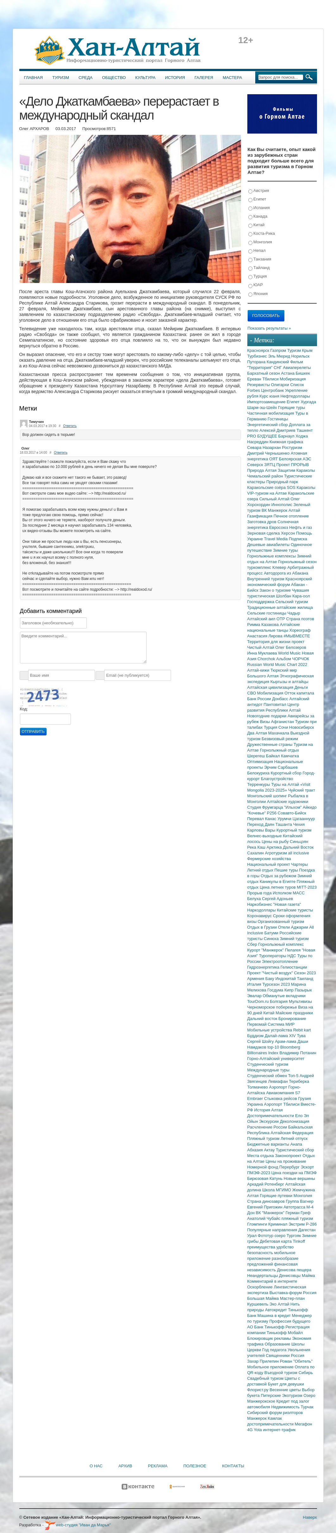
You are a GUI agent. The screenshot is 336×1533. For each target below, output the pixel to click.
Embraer (255, 1098)
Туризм (60, 77)
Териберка (299, 1081)
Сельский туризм (292, 601)
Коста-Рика (261, 233)
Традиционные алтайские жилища (280, 607)
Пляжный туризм (264, 1138)
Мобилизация (270, 693)
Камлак (275, 1418)
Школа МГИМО (277, 1190)
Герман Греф (298, 1212)
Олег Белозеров (290, 647)
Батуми (272, 933)
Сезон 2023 (305, 972)
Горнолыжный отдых (279, 750)
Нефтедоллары (295, 396)
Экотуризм (293, 1395)
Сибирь (306, 1372)
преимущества (261, 1247)
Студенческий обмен (267, 1075)
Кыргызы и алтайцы (289, 681)
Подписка (298, 538)
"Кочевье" (257, 813)
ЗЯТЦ (270, 464)
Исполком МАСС (289, 893)
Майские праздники (294, 1012)
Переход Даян (261, 824)
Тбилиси (271, 379)
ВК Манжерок (275, 510)
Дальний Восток (298, 847)
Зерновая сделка (264, 533)
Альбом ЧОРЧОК (292, 658)
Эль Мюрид (279, 356)
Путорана (257, 361)
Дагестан (306, 1229)
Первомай (257, 1024)
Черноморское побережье (272, 1007)
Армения (256, 978)
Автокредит (276, 1309)
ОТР (281, 618)
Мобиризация (293, 379)
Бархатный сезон (264, 373)
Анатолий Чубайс (264, 1218)
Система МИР (281, 1024)
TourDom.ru (258, 1001)
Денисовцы (290, 1275)
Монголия (260, 242)
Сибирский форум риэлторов (275, 1412)
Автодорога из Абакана (286, 573)
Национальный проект (269, 864)
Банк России (259, 698)
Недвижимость (286, 1407)
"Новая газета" (287, 904)
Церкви (255, 1349)
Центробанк (273, 390)
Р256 (272, 813)
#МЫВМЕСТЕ (296, 636)
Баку (270, 978)
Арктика (275, 847)
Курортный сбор (287, 773)
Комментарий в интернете (272, 1281)
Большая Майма (263, 1298)
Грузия (304, 1098)
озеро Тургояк (288, 1235)
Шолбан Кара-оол (293, 596)
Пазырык (303, 990)
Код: (24, 709)
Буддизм (256, 1035)
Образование (278, 1344)
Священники (278, 1355)
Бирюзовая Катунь (265, 1178)
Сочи (283, 727)
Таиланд (305, 978)
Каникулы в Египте (278, 881)
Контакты (233, 1466)
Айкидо (310, 807)
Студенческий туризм (267, 1064)
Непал (257, 250)
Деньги (301, 687)
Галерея (203, 77)
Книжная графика (286, 441)
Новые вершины (299, 1178)
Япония (258, 294)
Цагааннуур (304, 818)
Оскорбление (260, 1287)
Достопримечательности (271, 1115)
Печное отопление (291, 516)
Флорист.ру (258, 1389)
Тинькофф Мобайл (285, 1332)
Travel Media (276, 538)
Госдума (275, 990)
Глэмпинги (258, 1224)
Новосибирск (301, 727)
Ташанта (284, 824)
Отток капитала (299, 693)
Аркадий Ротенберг (266, 1184)
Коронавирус (260, 915)
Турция (257, 276)
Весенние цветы (285, 1389)
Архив (125, 1466)
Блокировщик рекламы (269, 1338)
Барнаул (287, 436)
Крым (307, 350)
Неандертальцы (263, 1275)
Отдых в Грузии (262, 927)
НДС (292, 955)
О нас (96, 1466)
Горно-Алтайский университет (276, 1058)
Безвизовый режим (280, 738)
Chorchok (266, 658)
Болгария (279, 1001)
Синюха (272, 938)
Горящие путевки (276, 1195)
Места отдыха (261, 1155)
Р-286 (311, 1224)
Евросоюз (279, 527)
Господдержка (261, 601)
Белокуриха (259, 773)
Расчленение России (267, 1127)
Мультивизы (300, 1001)
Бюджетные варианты (268, 1144)
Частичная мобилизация (271, 413)
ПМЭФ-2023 (259, 1172)
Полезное (194, 1466)
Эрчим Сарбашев (281, 767)
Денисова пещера (294, 1269)
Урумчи (285, 818)
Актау (270, 1150)
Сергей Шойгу (261, 1041)
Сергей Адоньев (277, 898)
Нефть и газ (300, 527)
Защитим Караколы (296, 470)
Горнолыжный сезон (297, 561)
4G (250, 1429)
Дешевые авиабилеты (269, 544)
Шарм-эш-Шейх (262, 407)
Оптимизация (260, 761)
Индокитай (286, 978)
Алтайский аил (262, 618)
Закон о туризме (275, 590)
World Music (290, 653)
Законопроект (288, 1155)
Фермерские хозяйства (269, 858)
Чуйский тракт (301, 790)
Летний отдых (261, 870)
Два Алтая (257, 733)
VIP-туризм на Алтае (267, 493)
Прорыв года (260, 893)
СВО (252, 693)
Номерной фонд (263, 1167)
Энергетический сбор (268, 424)
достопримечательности (271, 1424)
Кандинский (278, 361)
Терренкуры (259, 784)
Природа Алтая (262, 470)
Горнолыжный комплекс (281, 944)
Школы (298, 1344)
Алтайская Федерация (292, 1132)
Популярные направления (272, 1229)
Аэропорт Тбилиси (282, 1104)
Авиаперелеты (297, 367)
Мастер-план (292, 1298)
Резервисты (259, 384)
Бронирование (292, 1018)
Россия (298, 1355)
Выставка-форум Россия (293, 1292)
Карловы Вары (262, 830)
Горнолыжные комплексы (272, 556)
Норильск (300, 356)
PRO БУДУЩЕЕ (262, 436)
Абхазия (255, 1150)
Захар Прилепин (263, 1361)
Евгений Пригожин (265, 1207)
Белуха (254, 898)
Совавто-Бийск (292, 813)
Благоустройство (277, 778)
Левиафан (278, 1081)
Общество (114, 77)
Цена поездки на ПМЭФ (294, 1172)
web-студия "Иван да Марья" (78, 1525)
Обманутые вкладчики (284, 995)
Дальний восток (263, 1018)
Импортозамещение (267, 401)
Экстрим (297, 1224)
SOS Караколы (301, 487)
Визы (265, 721)
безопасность (260, 1252)
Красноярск (258, 350)
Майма (308, 1275)
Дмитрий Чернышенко (269, 453)
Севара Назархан (264, 447)
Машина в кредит (274, 1315)
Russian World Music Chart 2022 (277, 664)
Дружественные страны (270, 744)
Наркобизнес (260, 904)
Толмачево (258, 1087)
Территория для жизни (269, 641)
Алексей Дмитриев (277, 430)
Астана (288, 373)
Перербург (290, 1167)
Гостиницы (278, 419)
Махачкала (279, 733)
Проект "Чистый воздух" (270, 972)
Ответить (70, 426)
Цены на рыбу (276, 841)
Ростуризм (292, 447)
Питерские (271, 1395)
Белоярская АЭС (295, 459)
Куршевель (258, 1304)
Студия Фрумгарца (265, 807)
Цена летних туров (278, 887)
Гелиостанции (294, 967)
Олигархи (280, 384)
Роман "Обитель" (296, 1361)
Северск (255, 464)
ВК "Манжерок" (270, 1212)
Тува (301, 1035)
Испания (259, 208)
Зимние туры (285, 550)
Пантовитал (275, 704)
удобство (285, 1247)
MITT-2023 (307, 887)
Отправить (33, 731)
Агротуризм (276, 853)
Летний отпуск (294, 1138)
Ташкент (304, 430)
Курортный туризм (294, 830)
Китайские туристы (295, 910)
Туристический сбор (295, 1150)
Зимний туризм (294, 938)
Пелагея (293, 950)
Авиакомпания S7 (283, 1092)
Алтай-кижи (258, 670)
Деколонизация (294, 1121)
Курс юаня (269, 396)
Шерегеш (256, 755)
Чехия (299, 824)
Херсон (288, 533)
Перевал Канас (262, 818)
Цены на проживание (286, 1161)
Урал (252, 1235)
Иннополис (282, 504)
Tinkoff (299, 1241)
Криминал (278, 1224)
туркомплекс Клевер (267, 567)
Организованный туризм (281, 921)
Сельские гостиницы (267, 613)
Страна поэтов (300, 618)
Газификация (260, 516)
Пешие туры (287, 870)
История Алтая (268, 1110)
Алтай (294, 510)
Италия (255, 984)
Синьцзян (299, 841)
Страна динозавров (266, 1201)
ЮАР (255, 285)
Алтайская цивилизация (271, 687)
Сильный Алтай (275, 499)
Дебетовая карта (276, 1241)
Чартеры (299, 864)
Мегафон (303, 1424)
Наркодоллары (262, 910)
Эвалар (255, 995)
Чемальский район (265, 476)
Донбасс (280, 698)
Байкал (273, 755)
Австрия (258, 191)
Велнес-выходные (265, 835)
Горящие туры (291, 407)
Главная (33, 77)
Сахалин (256, 853)
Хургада (308, 401)
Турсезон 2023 (276, 984)
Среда (85, 77)
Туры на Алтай (285, 784)
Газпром (278, 350)
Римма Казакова (263, 624)
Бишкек (303, 373)
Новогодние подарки (267, 716)
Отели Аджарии (293, 927)
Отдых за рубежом (279, 875)
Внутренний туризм (266, 578)
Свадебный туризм (266, 1378)
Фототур (266, 1235)
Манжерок (257, 1418)
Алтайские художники (287, 801)
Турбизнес (257, 356)
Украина (255, 1104)
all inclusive (298, 853)
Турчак (307, 1407)
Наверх (310, 1517)
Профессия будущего (289, 1321)
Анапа (296, 1144)
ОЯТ (274, 459)
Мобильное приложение (271, 1367)
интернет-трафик (279, 1429)
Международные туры (268, 1070)
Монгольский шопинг (267, 795)
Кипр (289, 990)
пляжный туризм (297, 1218)
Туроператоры (273, 955)
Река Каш (257, 847)
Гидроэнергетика (264, 967)
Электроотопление (280, 961)
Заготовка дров (262, 521)
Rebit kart (302, 1030)
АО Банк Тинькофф (266, 1327)
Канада (258, 216)
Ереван (255, 379)
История (175, 77)
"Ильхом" (293, 807)
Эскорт (307, 1167)
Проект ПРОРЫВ (292, 464)
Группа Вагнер (300, 1201)
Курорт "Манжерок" (266, 950)
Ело (299, 1115)
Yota (258, 1429)
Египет (257, 199)
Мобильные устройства (270, 1030)
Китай (256, 225)
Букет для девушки (286, 1384)
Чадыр (294, 613)
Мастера (232, 77)
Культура (145, 77)
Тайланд (259, 268)
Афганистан (283, 721)
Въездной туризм (281, 1372)
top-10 (273, 1047)
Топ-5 (294, 1075)
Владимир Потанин (297, 1052)
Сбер (252, 944)
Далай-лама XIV (281, 1035)
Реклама (158, 1466)
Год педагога (275, 1349)
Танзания (259, 259)
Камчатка (290, 755)
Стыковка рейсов (281, 1098)
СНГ (278, 367)
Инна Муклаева (262, 653)
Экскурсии (269, 1121)
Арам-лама (286, 1041)
